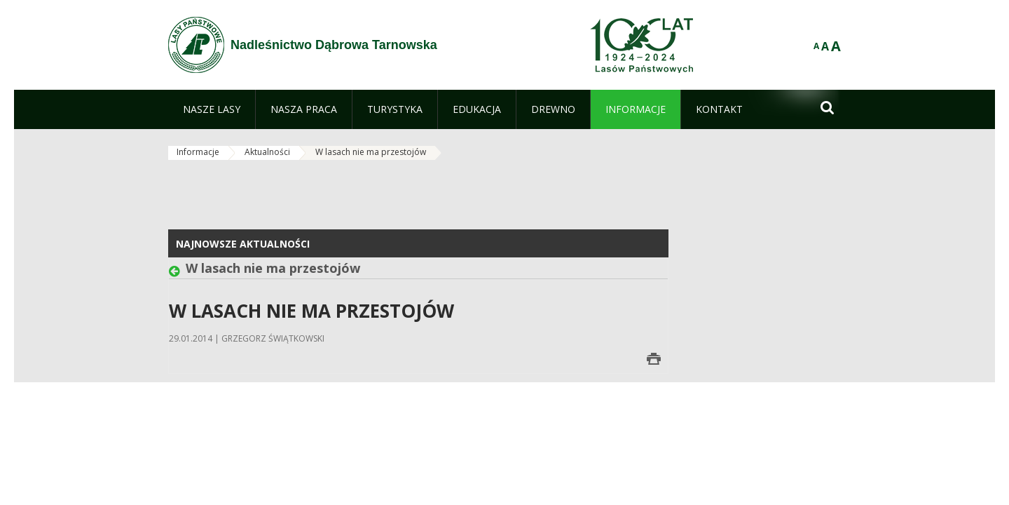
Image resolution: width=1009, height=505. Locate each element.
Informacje (198, 152)
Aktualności (267, 152)
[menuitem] (211, 109)
